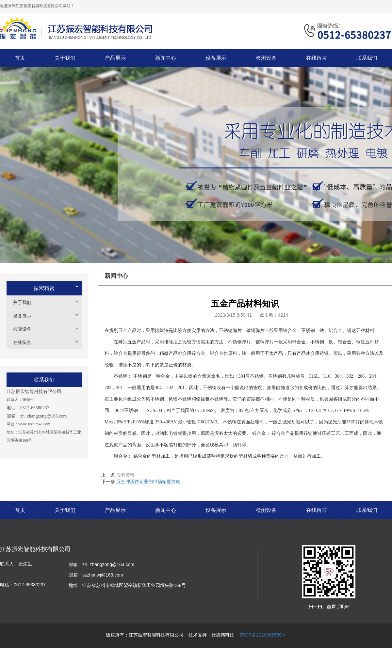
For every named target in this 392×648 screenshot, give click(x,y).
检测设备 (25, 329)
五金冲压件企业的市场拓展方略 (148, 481)
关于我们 (25, 302)
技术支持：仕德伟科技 (211, 635)
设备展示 (25, 315)
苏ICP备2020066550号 (262, 635)
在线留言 (25, 342)
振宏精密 (44, 288)
